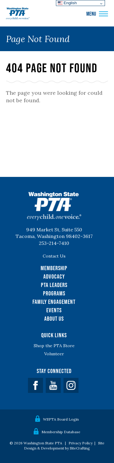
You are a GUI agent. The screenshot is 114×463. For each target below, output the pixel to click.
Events (54, 310)
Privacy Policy (81, 443)
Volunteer (54, 354)
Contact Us (54, 256)
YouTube (53, 385)
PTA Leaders (54, 285)
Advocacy (54, 276)
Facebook (35, 385)
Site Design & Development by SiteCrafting (64, 445)
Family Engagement (53, 301)
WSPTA (17, 14)
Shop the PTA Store (54, 345)
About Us (54, 318)
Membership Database (61, 432)
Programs (54, 293)
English (67, 3)
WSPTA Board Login (61, 419)
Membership (54, 268)
